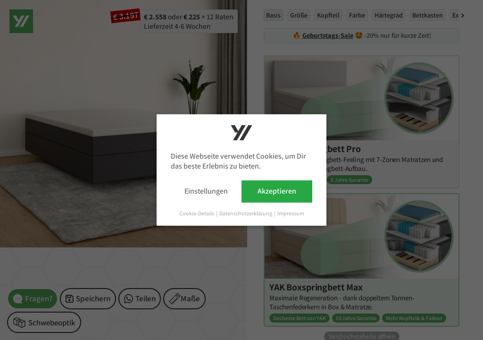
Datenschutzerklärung (246, 213)
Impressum (290, 213)
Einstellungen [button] (206, 191)
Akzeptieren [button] (277, 191)
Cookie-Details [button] (197, 213)
